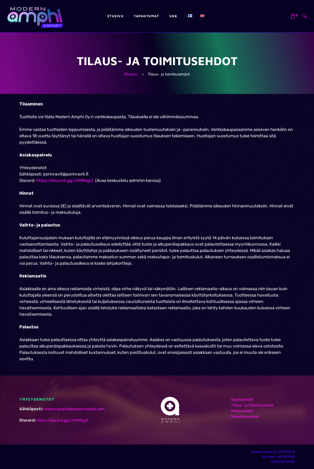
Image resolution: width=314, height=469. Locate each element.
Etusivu (131, 74)
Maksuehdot (242, 411)
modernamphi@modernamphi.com (74, 409)
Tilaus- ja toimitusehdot (252, 405)
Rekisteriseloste (245, 416)
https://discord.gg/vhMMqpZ (64, 180)
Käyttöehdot (242, 399)
